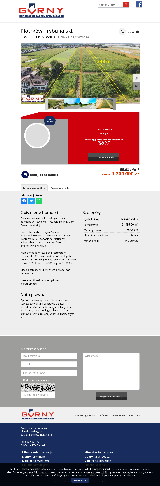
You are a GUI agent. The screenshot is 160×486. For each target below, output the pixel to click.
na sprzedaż (101, 452)
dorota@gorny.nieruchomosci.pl (104, 139)
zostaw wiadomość (104, 157)
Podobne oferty (60, 187)
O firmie (104, 415)
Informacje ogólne (34, 187)
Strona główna (85, 415)
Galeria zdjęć (136, 86)
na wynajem (38, 452)
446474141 (103, 144)
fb (139, 4)
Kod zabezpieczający (36, 380)
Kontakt (134, 415)
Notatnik (119, 415)
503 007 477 (104, 142)
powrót (133, 31)
